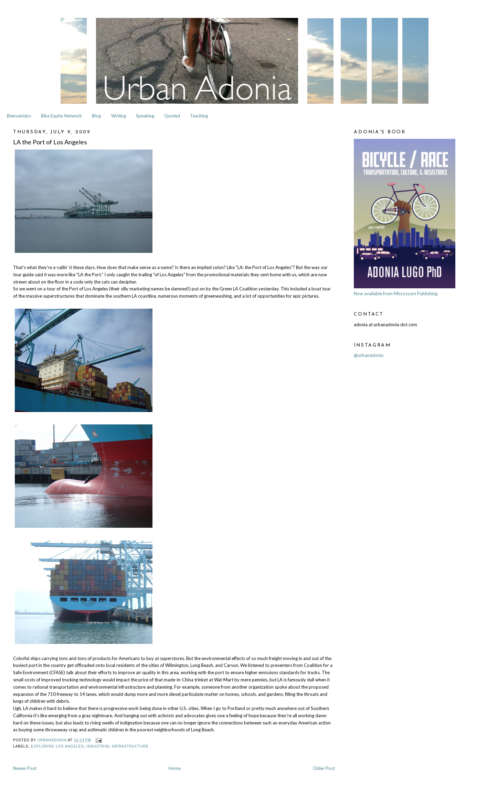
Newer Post (24, 768)
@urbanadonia (368, 355)
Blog (96, 116)
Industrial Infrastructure (117, 746)
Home (175, 768)
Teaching (199, 116)
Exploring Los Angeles (57, 746)
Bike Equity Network (61, 116)
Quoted (172, 116)
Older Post (324, 768)
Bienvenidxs (19, 116)
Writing (118, 116)
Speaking (145, 116)
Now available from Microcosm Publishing (395, 293)
